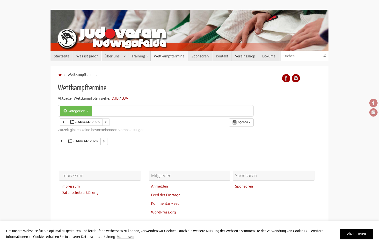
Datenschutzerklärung (80, 192)
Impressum (70, 186)
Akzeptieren (356, 234)
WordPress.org (163, 212)
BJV (125, 98)
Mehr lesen (125, 237)
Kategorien (76, 111)
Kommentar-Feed (165, 203)
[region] (189, 232)
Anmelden (159, 186)
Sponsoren (244, 186)
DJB (115, 98)
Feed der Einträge (165, 195)
